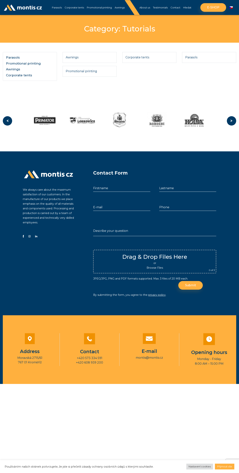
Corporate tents (74, 7)
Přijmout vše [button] (224, 466)
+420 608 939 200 (89, 363)
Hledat (187, 7)
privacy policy (157, 295)
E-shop (213, 7)
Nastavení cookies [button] (200, 466)
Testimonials (160, 7)
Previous (7, 121)
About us (144, 7)
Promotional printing (99, 7)
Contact (175, 7)
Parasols (57, 7)
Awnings (120, 7)
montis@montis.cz (149, 358)
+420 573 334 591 (89, 359)
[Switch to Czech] (231, 7)
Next (231, 121)
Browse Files (155, 268)
